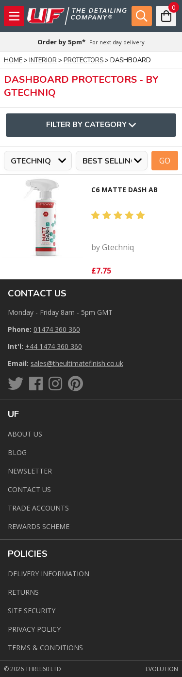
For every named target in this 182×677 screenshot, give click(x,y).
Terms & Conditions (45, 647)
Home (13, 60)
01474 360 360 (56, 329)
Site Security (31, 610)
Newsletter (30, 471)
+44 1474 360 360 (53, 346)
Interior (43, 60)
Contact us (29, 489)
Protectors (83, 60)
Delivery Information (48, 573)
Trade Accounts (38, 507)
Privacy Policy (34, 629)
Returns (23, 592)
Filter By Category (91, 125)
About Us (25, 434)
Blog (17, 452)
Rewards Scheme (38, 526)
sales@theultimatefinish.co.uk (77, 363)
